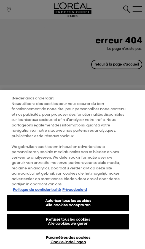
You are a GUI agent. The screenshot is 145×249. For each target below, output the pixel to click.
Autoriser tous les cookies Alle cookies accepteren (68, 211)
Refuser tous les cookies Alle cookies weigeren (68, 229)
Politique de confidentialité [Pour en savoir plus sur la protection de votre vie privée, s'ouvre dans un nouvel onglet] (37, 198)
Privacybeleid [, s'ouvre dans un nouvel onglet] (74, 198)
